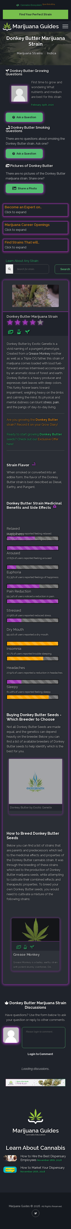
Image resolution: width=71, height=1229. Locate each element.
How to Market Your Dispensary (42, 1167)
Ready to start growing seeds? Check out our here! (34, 439)
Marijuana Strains (30, 52)
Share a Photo (27, 188)
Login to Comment (40, 1054)
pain (56, 402)
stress (47, 402)
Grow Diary (49, 424)
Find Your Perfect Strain (35, 14)
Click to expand (15, 212)
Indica (51, 52)
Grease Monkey (39, 353)
